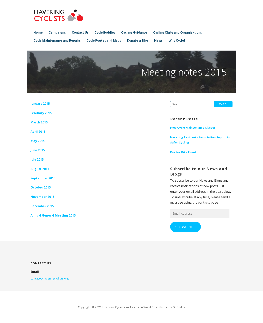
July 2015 (37, 159)
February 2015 (41, 113)
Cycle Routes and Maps (104, 40)
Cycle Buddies (105, 32)
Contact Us (80, 32)
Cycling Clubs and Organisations (177, 32)
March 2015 (39, 122)
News (158, 40)
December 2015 (42, 206)
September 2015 (42, 178)
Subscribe (185, 227)
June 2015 (37, 150)
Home (38, 32)
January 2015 (40, 103)
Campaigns (57, 32)
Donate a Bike (137, 40)
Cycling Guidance (134, 32)
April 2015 (37, 132)
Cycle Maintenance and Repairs (57, 40)
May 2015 (37, 141)
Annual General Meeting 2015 (53, 215)
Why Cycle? (177, 40)
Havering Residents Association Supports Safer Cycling (200, 139)
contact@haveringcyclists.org (49, 278)
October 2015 (40, 187)
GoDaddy (179, 307)
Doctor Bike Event (183, 152)
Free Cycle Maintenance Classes (193, 127)
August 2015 (39, 169)
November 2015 (42, 197)
